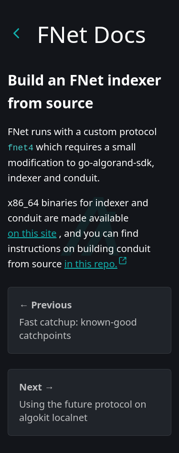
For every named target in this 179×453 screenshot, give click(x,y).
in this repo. (95, 263)
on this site (32, 233)
